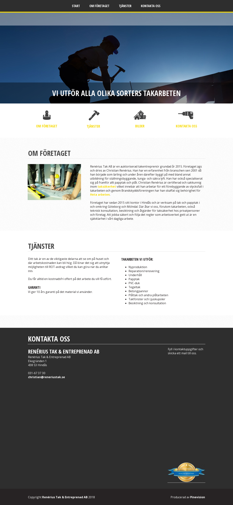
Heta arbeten (100, 195)
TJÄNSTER (93, 126)
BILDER (139, 126)
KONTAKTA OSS (186, 126)
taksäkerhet (107, 187)
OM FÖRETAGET (46, 126)
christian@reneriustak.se (46, 377)
